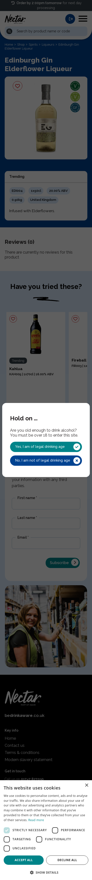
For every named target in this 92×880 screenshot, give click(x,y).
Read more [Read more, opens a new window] (36, 820)
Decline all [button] (67, 860)
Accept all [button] (24, 860)
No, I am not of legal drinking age (47, 460)
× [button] (86, 785)
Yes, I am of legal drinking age (47, 446)
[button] (46, 872)
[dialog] (46, 830)
